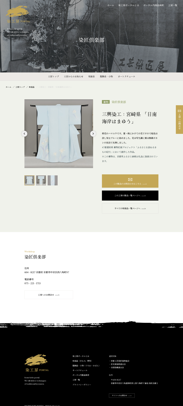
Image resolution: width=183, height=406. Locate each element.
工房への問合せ (179, 119)
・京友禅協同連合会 (117, 364)
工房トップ (53, 76)
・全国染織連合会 (116, 367)
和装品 (91, 76)
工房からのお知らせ (73, 76)
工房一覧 (172, 5)
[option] (58, 133)
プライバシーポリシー (81, 384)
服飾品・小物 (106, 76)
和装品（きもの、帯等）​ (82, 360)
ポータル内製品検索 (80, 375)
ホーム (110, 5)
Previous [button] (24, 136)
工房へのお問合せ (49, 294)
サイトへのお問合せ (122, 395)
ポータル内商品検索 (153, 5)
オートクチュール (126, 76)
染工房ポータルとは (128, 5)
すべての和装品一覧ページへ (130, 208)
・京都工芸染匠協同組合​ (119, 360)
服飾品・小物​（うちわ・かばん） (86, 365)
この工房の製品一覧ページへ (130, 195)
